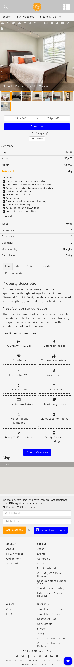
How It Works (14, 554)
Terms (41, 634)
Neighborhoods (47, 568)
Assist (40, 549)
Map (18, 266)
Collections (13, 559)
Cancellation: (9, 255)
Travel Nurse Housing (50, 588)
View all (8, 216)
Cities (40, 564)
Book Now (37, 126)
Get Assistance (37, 139)
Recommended (14, 273)
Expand (6, 464)
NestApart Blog (47, 619)
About (10, 549)
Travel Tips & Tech (48, 614)
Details (31, 266)
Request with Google (51, 529)
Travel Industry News (50, 609)
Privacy (41, 629)
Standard (12, 564)
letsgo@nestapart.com (25, 503)
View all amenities (37, 452)
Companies (44, 559)
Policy (69, 255)
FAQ (9, 614)
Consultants (44, 624)
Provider (46, 266)
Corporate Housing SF (51, 639)
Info (7, 266)
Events (41, 554)
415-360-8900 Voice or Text (37, 651)
